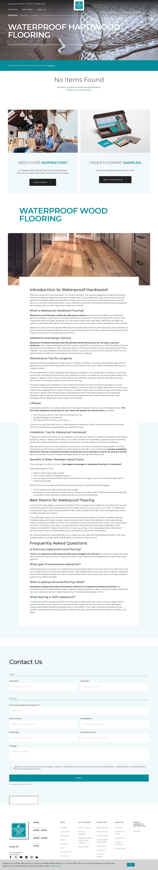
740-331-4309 (39, 4)
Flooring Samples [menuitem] (81, 833)
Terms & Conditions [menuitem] (119, 843)
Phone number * (15, 718)
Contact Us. (50, 66)
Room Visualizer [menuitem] (84, 828)
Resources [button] (27, 10)
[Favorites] (147, 12)
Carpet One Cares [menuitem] (119, 833)
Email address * (86, 718)
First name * (14, 681)
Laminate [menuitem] (64, 844)
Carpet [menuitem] (63, 840)
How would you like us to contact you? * (24, 705)
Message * (13, 746)
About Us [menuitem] (118, 828)
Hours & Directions (108, 12)
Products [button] (13, 10)
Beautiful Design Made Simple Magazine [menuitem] (85, 840)
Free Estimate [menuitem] (65, 852)
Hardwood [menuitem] (64, 836)
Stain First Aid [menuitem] (102, 832)
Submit (79, 778)
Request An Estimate (131, 12)
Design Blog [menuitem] (83, 847)
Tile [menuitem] (61, 848)
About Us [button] (41, 10)
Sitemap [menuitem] (136, 831)
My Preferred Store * (88, 732)
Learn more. (56, 866)
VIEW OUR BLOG (43, 182)
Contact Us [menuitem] (119, 838)
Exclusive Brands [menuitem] (100, 855)
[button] (145, 12)
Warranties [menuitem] (101, 846)
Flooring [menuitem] (63, 828)
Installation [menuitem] (101, 850)
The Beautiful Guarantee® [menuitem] (102, 841)
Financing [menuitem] (12, 15)
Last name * (84, 681)
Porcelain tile (35, 602)
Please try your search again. (79, 90)
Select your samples (115, 180)
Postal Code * (14, 732)
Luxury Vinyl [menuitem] (65, 832)
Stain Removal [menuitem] (102, 828)
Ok (131, 865)
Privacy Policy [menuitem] (120, 848)
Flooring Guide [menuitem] (102, 836)
